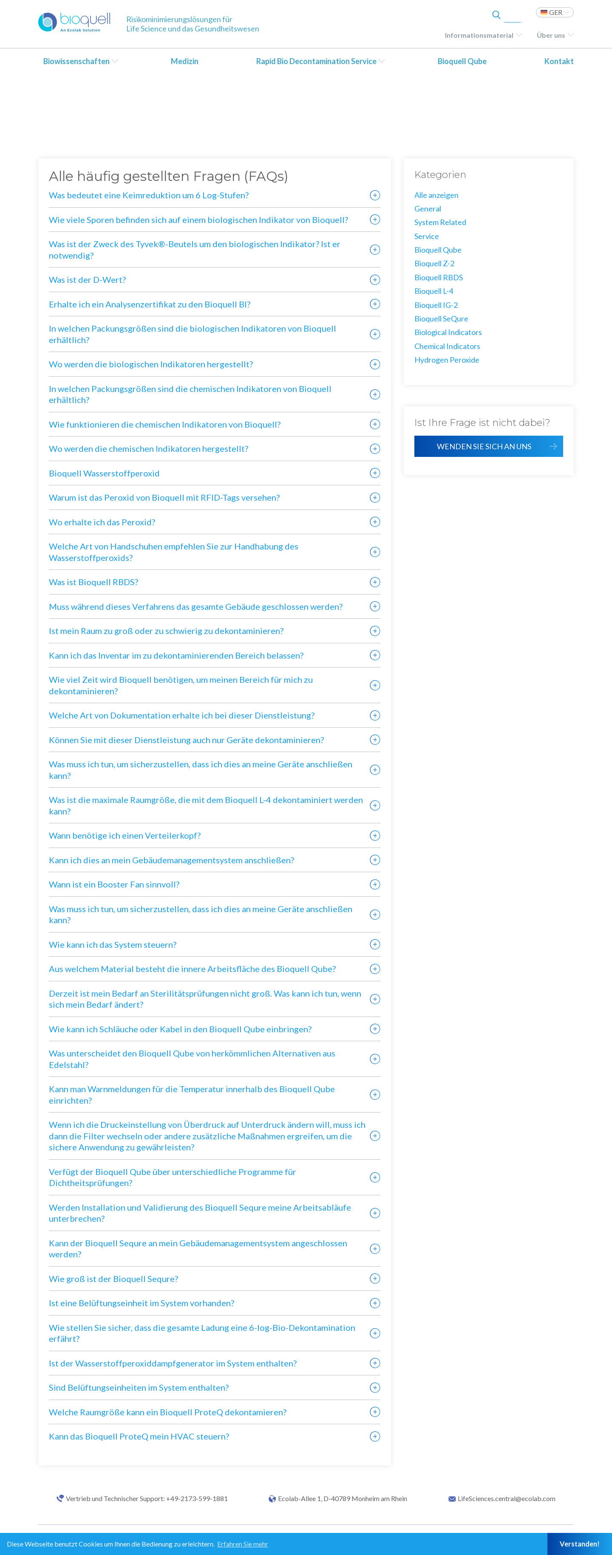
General (427, 208)
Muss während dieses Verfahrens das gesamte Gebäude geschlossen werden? (196, 606)
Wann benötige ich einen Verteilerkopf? (125, 835)
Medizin (184, 61)
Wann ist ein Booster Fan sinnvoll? (114, 884)
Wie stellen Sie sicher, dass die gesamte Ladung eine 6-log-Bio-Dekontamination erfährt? (202, 1333)
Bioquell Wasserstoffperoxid (104, 473)
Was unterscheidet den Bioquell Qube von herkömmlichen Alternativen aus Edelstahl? (192, 1059)
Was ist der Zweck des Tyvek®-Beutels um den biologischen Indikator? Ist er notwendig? (194, 249)
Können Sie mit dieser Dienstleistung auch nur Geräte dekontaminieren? (186, 740)
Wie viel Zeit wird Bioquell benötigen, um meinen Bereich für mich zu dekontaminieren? (181, 685)
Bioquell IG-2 (436, 305)
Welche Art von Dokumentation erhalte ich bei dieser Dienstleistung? (181, 715)
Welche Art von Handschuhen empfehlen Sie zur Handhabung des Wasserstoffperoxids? (173, 552)
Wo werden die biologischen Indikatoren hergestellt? (151, 364)
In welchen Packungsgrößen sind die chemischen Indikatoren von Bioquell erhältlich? (190, 394)
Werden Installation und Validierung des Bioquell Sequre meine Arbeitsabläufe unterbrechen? (200, 1213)
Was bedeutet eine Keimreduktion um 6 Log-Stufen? (149, 195)
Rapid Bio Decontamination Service (316, 61)
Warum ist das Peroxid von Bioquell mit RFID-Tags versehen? (164, 497)
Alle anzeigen (436, 195)
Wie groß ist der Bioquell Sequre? (113, 1278)
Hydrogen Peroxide (446, 359)
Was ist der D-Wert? (87, 279)
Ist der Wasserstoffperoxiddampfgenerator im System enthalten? (173, 1363)
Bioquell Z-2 (434, 263)
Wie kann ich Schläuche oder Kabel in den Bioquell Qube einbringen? (180, 1029)
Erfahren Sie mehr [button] (242, 1544)
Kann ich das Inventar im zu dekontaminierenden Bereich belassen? (176, 655)
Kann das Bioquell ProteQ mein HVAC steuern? (139, 1436)
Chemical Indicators (447, 346)
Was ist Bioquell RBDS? (93, 582)
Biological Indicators (448, 332)
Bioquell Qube (462, 61)
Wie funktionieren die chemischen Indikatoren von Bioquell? (164, 424)
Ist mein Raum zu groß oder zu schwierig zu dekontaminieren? (166, 630)
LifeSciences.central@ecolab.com (506, 1498)
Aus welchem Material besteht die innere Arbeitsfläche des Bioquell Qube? (192, 968)
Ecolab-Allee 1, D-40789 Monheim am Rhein (342, 1498)
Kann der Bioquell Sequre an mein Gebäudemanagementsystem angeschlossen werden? (198, 1248)
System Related (440, 222)
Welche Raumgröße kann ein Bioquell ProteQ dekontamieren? (167, 1412)
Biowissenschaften (76, 61)
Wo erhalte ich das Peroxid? (102, 522)
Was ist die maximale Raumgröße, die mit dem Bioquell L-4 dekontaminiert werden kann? (206, 805)
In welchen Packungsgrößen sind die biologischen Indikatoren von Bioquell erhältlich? (192, 334)
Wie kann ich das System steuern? (112, 944)
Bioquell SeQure (441, 318)
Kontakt (559, 61)
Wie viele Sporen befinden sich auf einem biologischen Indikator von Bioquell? (198, 219)
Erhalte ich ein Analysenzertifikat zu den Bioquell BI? (149, 304)
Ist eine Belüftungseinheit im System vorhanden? (141, 1303)
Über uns (551, 35)
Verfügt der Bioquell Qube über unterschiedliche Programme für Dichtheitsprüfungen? (172, 1177)
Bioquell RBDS (438, 277)
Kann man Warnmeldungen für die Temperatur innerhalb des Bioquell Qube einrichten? (192, 1094)
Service (426, 236)
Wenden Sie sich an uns (484, 446)
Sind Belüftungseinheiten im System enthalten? (139, 1387)
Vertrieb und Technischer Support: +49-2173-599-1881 (147, 1498)
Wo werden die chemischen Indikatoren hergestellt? (148, 448)
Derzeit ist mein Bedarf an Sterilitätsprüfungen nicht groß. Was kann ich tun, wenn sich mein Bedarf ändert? (205, 999)
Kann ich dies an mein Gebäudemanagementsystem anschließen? (171, 860)
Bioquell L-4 (433, 291)
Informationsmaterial (479, 35)
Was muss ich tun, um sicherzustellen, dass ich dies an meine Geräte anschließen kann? (200, 769)
